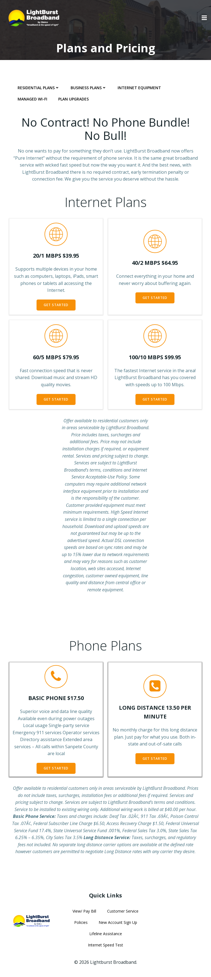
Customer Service (122, 911)
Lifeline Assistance (105, 933)
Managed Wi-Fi (32, 99)
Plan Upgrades (73, 99)
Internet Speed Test (105, 945)
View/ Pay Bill (84, 911)
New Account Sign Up (118, 922)
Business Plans (89, 87)
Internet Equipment (139, 87)
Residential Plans (39, 87)
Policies (81, 922)
